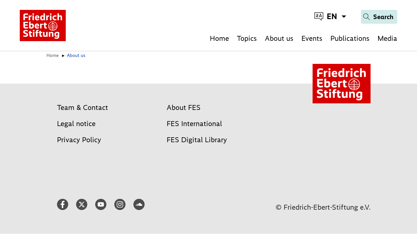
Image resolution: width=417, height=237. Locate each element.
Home (219, 38)
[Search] (379, 17)
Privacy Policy (79, 139)
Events (311, 38)
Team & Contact (82, 107)
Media (387, 38)
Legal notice (76, 123)
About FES (184, 107)
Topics (247, 38)
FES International (194, 123)
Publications (350, 38)
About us (279, 38)
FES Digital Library (197, 139)
